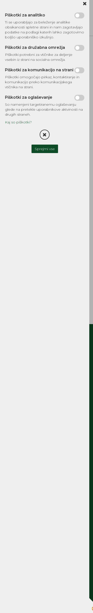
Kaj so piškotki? (18, 122)
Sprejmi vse (45, 149)
